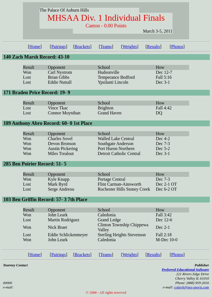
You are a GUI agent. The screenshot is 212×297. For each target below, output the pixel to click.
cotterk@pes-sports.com (191, 287)
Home (35, 46)
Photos (177, 46)
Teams (106, 46)
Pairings (58, 46)
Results (153, 46)
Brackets (82, 46)
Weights (130, 46)
